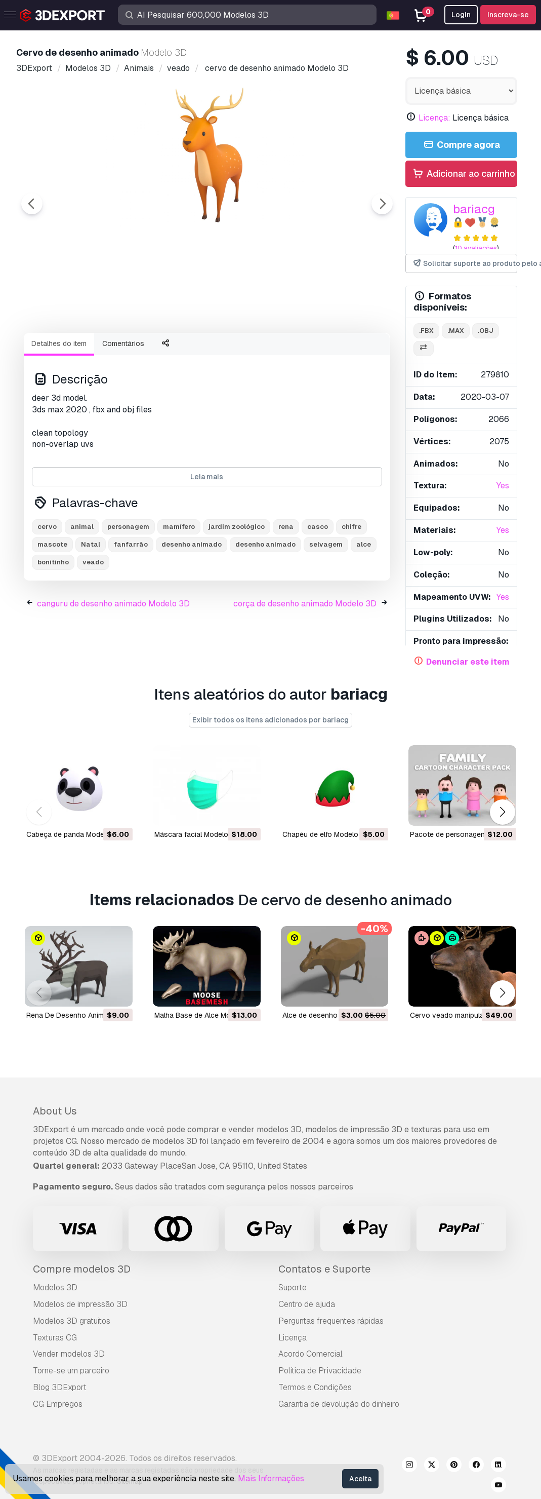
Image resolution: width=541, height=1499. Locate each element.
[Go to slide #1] (75, 352)
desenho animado (191, 600)
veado (93, 617)
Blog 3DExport (60, 1387)
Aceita (360, 1478)
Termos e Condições (315, 1387)
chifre (351, 582)
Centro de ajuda (306, 1304)
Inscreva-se (508, 14)
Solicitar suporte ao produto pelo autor (464, 263)
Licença (292, 1337)
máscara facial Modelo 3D (196, 833)
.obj (485, 330)
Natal (90, 600)
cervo (47, 582)
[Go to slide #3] (204, 352)
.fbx (426, 330)
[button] (502, 812)
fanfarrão (131, 600)
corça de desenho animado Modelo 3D (305, 659)
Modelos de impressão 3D (80, 1304)
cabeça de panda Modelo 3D (73, 833)
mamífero (179, 582)
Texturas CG (55, 1337)
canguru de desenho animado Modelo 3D (113, 659)
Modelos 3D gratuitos (71, 1321)
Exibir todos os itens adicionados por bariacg (270, 719)
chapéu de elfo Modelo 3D (325, 833)
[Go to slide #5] (334, 352)
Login (461, 14)
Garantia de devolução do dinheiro (338, 1404)
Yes (502, 485)
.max (455, 330)
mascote (52, 600)
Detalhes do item (59, 399)
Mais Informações (271, 1478)
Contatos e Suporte (324, 1269)
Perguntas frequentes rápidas (331, 1321)
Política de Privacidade (319, 1370)
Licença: (434, 117)
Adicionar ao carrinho (463, 174)
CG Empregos (57, 1404)
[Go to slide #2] (139, 352)
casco (317, 582)
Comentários (123, 399)
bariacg (474, 209)
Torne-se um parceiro (71, 1370)
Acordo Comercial (310, 1354)
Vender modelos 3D (69, 1354)
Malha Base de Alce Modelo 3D (205, 1014)
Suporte (292, 1287)
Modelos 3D (55, 1287)
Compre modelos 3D (82, 1269)
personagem (128, 582)
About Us (55, 1111)
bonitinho (53, 617)
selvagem (326, 600)
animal (82, 582)
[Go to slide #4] (269, 352)
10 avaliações (476, 248)
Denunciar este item (468, 662)
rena (286, 582)
